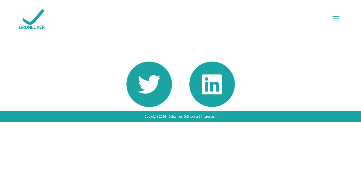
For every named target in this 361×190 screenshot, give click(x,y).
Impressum (208, 184)
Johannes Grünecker (183, 184)
